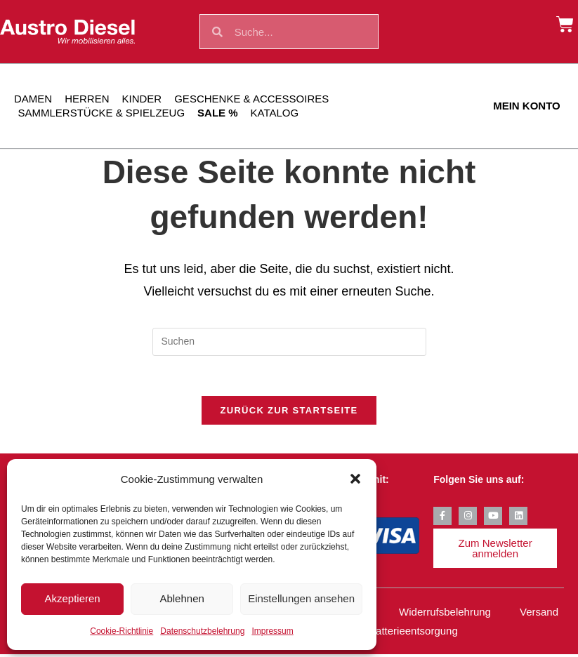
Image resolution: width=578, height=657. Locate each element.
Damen (33, 99)
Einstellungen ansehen (301, 598)
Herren (87, 99)
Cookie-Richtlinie (121, 631)
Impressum (272, 631)
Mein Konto (526, 106)
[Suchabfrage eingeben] (289, 342)
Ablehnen (181, 598)
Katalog (275, 113)
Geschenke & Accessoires (251, 99)
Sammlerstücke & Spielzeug (101, 113)
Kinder (142, 99)
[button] (355, 479)
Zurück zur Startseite (288, 413)
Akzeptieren (72, 598)
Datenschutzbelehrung (202, 631)
